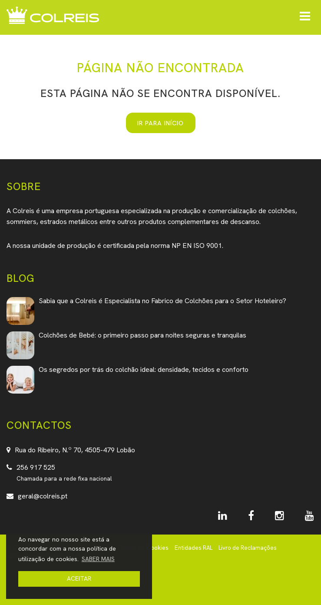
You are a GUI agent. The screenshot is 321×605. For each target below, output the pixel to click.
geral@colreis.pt (42, 496)
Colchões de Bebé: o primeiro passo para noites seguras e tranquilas (142, 335)
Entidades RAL (193, 548)
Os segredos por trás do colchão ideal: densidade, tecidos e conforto (143, 369)
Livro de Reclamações (247, 548)
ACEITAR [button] (79, 578)
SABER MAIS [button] (98, 559)
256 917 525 (36, 467)
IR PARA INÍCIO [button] (160, 123)
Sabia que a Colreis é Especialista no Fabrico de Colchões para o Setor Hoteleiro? (162, 300)
